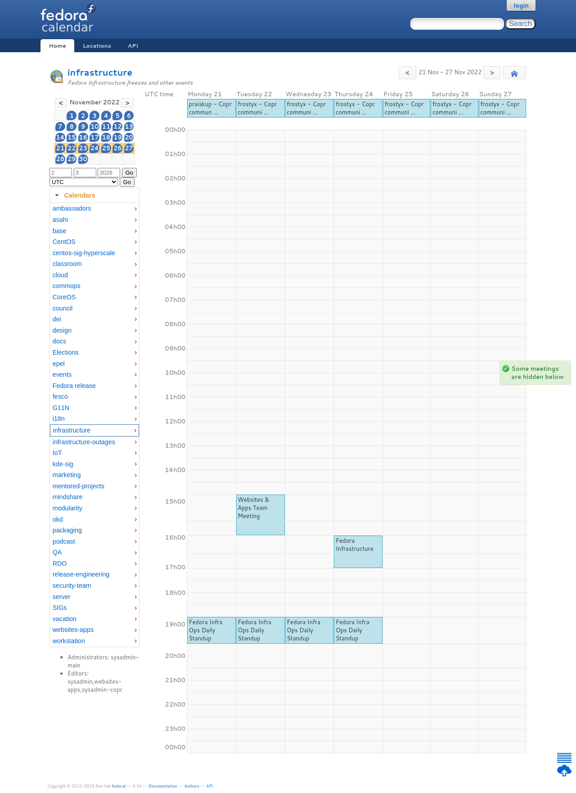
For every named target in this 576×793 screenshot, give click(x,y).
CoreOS (64, 297)
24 (94, 148)
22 (72, 148)
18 (106, 137)
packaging (67, 530)
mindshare (68, 496)
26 (117, 148)
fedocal (119, 786)
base (60, 230)
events (62, 374)
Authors (191, 786)
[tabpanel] (95, 425)
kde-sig (63, 464)
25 (106, 148)
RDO (60, 563)
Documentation (162, 786)
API (133, 46)
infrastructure (100, 72)
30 (83, 159)
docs (59, 341)
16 (83, 137)
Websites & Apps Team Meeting (253, 508)
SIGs (60, 607)
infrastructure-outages (84, 442)
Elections (66, 352)
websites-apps (73, 629)
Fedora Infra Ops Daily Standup (205, 630)
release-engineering (81, 574)
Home (57, 46)
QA (57, 552)
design (62, 330)
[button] (407, 72)
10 (94, 126)
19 (117, 137)
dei (57, 319)
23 (83, 148)
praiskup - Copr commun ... (210, 108)
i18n (59, 418)
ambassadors (72, 208)
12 (117, 126)
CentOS (64, 241)
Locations (97, 46)
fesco (60, 396)
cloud (60, 275)
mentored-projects (78, 486)
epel (59, 363)
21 (60, 148)
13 (129, 126)
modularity (67, 508)
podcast (64, 541)
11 (106, 126)
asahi (60, 219)
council (63, 308)
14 (60, 137)
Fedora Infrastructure (355, 544)
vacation (64, 618)
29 (72, 159)
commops (67, 285)
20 (129, 137)
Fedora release (74, 385)
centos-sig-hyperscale (84, 253)
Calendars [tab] (74, 195)
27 (129, 148)
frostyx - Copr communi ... (257, 108)
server (62, 596)
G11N (61, 407)
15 (72, 137)
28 (60, 159)
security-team (72, 585)
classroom (67, 263)
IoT (57, 452)
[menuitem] (94, 208)
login (521, 5)
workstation (69, 640)
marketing (67, 474)
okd (58, 519)
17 (94, 137)
